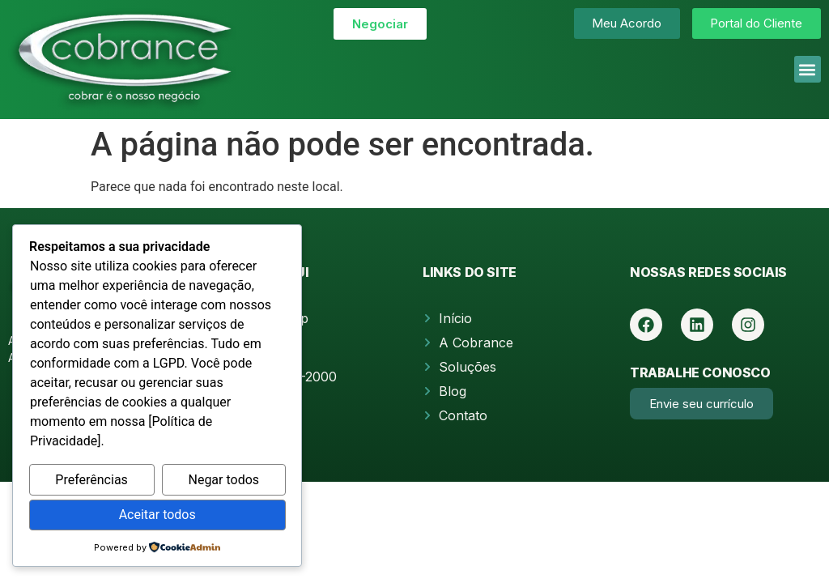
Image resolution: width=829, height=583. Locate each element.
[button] (807, 69)
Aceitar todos (157, 514)
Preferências (91, 479)
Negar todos (223, 479)
